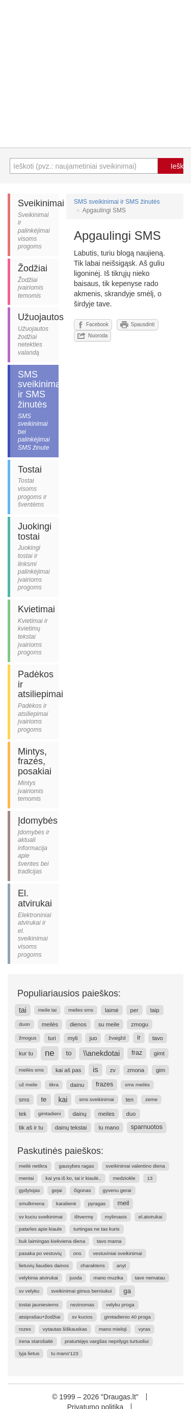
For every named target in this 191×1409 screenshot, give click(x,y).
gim (160, 1070)
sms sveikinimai (96, 1099)
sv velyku (29, 1291)
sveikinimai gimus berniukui (81, 1291)
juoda (76, 1277)
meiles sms (80, 1010)
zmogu (139, 1024)
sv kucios (82, 1317)
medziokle (124, 1178)
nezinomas (82, 1304)
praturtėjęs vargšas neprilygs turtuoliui (107, 1341)
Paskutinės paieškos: (60, 1151)
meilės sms (31, 1070)
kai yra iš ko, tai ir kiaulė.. (73, 1178)
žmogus (27, 1038)
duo (131, 1114)
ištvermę (83, 1216)
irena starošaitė (36, 1341)
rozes (25, 1329)
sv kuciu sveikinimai (41, 1216)
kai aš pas (68, 1070)
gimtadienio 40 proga (127, 1317)
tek (22, 1114)
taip (154, 1010)
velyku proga (120, 1304)
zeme (151, 1099)
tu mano (108, 1127)
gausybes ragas (76, 1166)
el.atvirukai (150, 1216)
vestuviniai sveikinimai (117, 1253)
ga (127, 1291)
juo (93, 1038)
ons (77, 1253)
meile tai (47, 1010)
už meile (28, 1084)
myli (73, 1038)
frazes (104, 1084)
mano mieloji (113, 1329)
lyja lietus (29, 1353)
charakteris (92, 1265)
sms (24, 1100)
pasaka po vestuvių (40, 1253)
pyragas (97, 1203)
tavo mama (109, 1241)
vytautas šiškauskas (65, 1329)
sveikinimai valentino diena (136, 1166)
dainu (77, 1085)
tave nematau (150, 1277)
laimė (112, 1010)
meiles (106, 1114)
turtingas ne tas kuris (96, 1229)
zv (113, 1070)
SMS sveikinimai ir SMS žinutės (117, 201)
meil (123, 1203)
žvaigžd (116, 1038)
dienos (78, 1024)
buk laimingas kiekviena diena (52, 1241)
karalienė (66, 1203)
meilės (50, 1024)
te (43, 1099)
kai (62, 1099)
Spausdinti (137, 325)
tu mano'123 (64, 1353)
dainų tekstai (71, 1127)
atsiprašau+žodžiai (39, 1317)
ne (49, 1053)
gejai (56, 1190)
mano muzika (108, 1277)
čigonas (82, 1190)
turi (52, 1038)
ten (130, 1100)
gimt (159, 1053)
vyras (144, 1329)
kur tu (26, 1053)
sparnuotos (146, 1127)
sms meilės (137, 1084)
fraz (136, 1052)
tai (22, 1010)
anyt (121, 1265)
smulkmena (31, 1203)
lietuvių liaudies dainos (44, 1265)
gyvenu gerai (117, 1190)
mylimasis (116, 1216)
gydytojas (29, 1190)
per (134, 1010)
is (95, 1070)
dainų (79, 1114)
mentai (26, 1178)
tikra (54, 1084)
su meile (109, 1024)
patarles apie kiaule (40, 1229)
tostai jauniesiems (39, 1304)
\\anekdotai (101, 1053)
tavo (157, 1038)
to (68, 1053)
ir (139, 1037)
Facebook (92, 325)
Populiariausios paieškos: (69, 993)
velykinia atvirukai (38, 1277)
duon (24, 1024)
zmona (136, 1070)
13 (150, 1178)
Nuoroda (92, 336)
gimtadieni (49, 1113)
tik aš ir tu (31, 1127)
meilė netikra (33, 1166)
